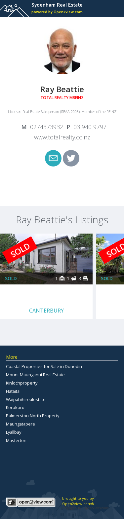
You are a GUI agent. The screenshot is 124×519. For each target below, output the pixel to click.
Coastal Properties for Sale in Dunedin (44, 366)
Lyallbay (13, 432)
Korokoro (15, 407)
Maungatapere (20, 424)
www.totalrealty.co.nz (62, 137)
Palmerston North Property (32, 416)
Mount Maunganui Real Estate (35, 375)
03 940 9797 (89, 127)
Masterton (16, 440)
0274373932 (46, 127)
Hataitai (13, 391)
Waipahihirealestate (26, 399)
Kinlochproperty (21, 383)
